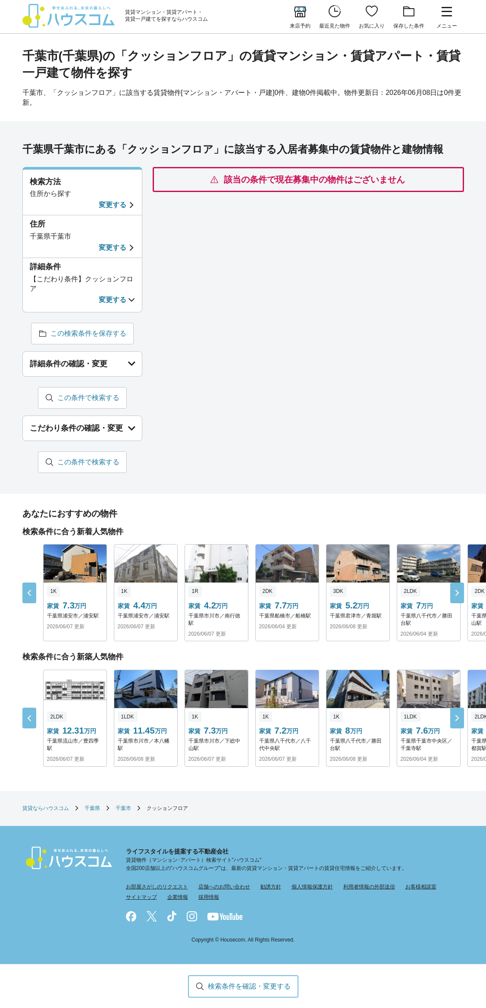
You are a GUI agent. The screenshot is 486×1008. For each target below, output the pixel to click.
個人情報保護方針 (312, 887)
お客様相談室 (420, 887)
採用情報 (208, 897)
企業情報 (177, 897)
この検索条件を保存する (88, 333)
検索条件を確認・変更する (249, 986)
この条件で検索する (88, 397)
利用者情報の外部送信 (369, 887)
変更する (112, 204)
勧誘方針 (270, 887)
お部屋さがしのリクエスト (157, 887)
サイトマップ (141, 897)
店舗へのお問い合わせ (224, 887)
